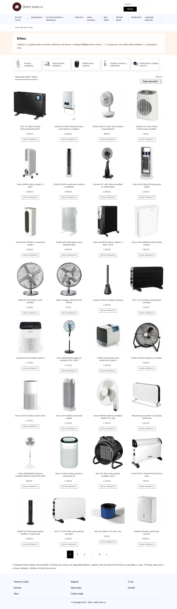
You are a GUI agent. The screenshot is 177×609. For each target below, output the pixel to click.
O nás (131, 582)
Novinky (17, 588)
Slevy (16, 594)
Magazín (75, 582)
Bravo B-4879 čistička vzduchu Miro (30, 416)
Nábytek (79, 17)
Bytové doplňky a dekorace (54, 18)
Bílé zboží (106, 18)
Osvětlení (136, 17)
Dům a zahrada (91, 18)
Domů (17, 27)
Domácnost (36, 17)
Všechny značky (21, 582)
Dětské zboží (119, 18)
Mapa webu (76, 588)
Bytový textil (18, 18)
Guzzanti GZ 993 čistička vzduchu (30, 358)
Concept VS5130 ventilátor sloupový (108, 300)
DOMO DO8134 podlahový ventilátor (146, 358)
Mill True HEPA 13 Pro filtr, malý (108, 531)
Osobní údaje (77, 594)
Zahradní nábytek (149, 18)
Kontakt (131, 588)
